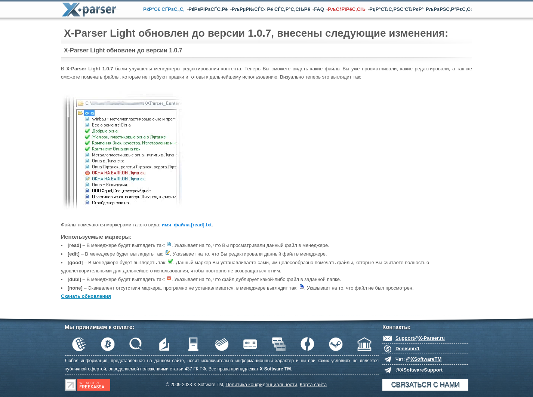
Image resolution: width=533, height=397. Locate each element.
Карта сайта (313, 384)
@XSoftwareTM (423, 359)
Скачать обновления (86, 296)
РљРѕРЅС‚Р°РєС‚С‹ (449, 9)
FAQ (320, 9)
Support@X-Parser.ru (420, 338)
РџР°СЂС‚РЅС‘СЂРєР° (396, 9)
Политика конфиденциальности (261, 384)
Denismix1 (407, 348)
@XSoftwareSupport (419, 370)
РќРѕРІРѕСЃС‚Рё (208, 9)
